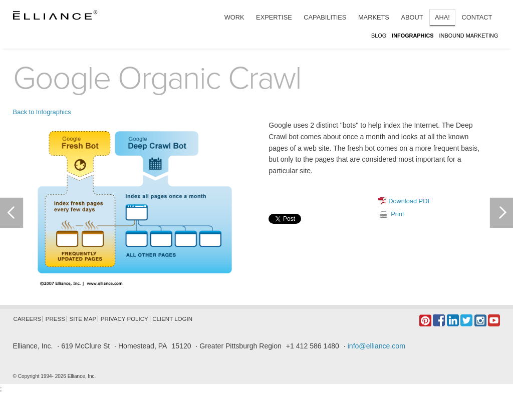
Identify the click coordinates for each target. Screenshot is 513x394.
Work (234, 17)
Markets (373, 17)
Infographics (413, 36)
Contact (476, 17)
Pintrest (425, 320)
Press (55, 319)
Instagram (480, 320)
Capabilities (325, 17)
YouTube (494, 320)
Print (397, 214)
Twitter (466, 320)
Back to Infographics (42, 112)
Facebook (439, 320)
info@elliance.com (376, 346)
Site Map (82, 319)
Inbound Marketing (468, 36)
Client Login (172, 319)
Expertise (274, 17)
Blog (379, 36)
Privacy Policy (124, 319)
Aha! (442, 17)
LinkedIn (453, 320)
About (412, 17)
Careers (28, 319)
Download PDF (409, 201)
